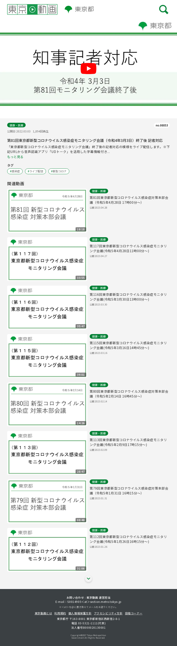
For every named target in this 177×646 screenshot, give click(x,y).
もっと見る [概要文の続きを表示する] (15, 156)
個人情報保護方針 (80, 613)
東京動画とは (43, 613)
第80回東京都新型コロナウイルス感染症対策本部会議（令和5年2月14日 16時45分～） (129, 393)
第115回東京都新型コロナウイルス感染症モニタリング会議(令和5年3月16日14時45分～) (128, 345)
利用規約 (60, 613)
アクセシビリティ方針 (108, 613)
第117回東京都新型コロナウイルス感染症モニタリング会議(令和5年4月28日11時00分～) (128, 248)
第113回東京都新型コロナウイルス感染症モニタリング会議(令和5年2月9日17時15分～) (128, 442)
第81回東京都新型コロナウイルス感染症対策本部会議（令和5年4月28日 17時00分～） (129, 200)
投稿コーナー (134, 613)
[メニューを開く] (164, 9)
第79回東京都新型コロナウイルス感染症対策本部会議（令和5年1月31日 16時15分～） (129, 490)
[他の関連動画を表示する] (88, 578)
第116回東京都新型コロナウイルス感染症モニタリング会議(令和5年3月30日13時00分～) (128, 297)
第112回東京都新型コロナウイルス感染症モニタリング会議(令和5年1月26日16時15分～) (128, 539)
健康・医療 (16, 125)
